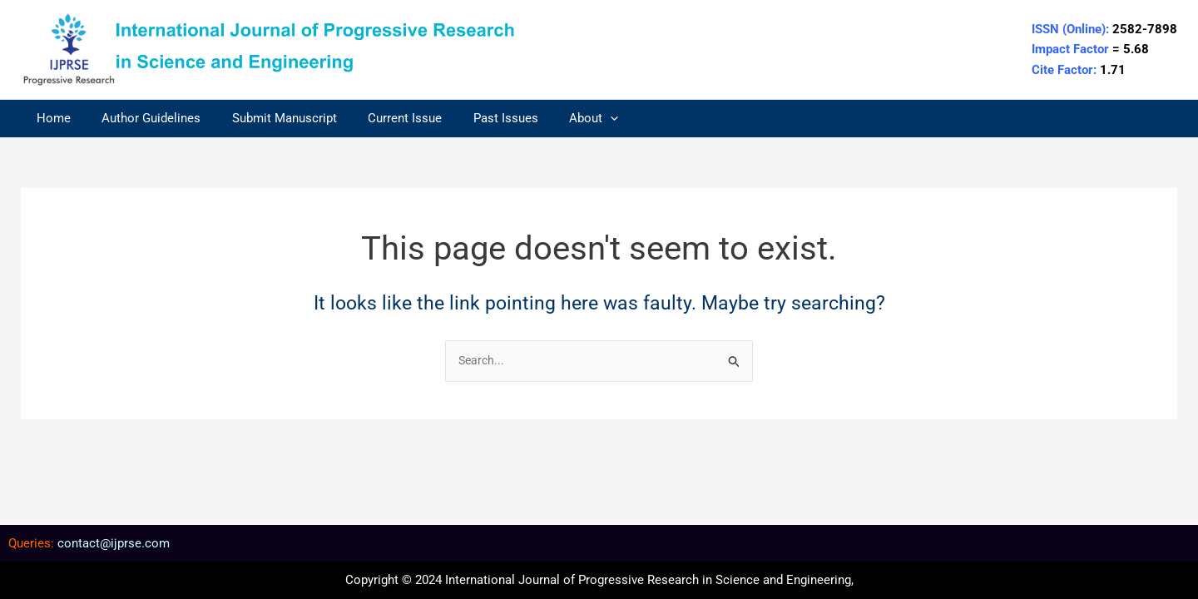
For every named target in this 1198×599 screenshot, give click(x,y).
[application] (576, 118)
